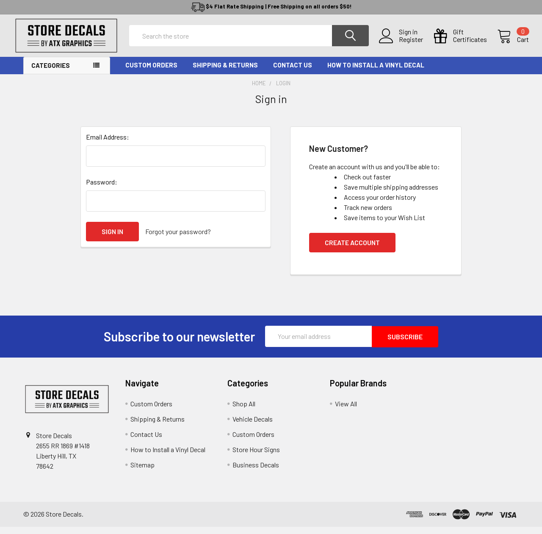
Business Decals (255, 472)
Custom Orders (151, 72)
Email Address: (107, 144)
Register (401, 44)
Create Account (352, 250)
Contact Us (292, 72)
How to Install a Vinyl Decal (375, 72)
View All (346, 411)
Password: (101, 189)
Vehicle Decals (252, 426)
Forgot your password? (178, 239)
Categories (50, 73)
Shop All (243, 411)
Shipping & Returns (225, 72)
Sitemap (142, 472)
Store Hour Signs (256, 457)
